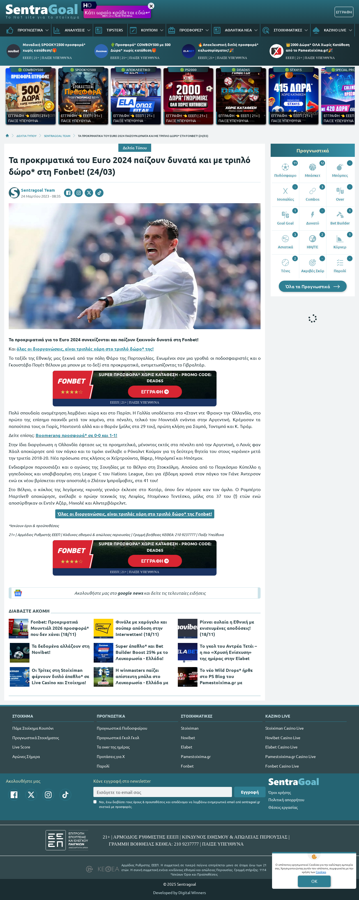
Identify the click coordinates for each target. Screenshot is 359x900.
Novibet (188, 737)
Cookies (321, 872)
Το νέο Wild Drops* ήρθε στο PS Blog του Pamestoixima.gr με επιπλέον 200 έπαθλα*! (226, 676)
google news (130, 593)
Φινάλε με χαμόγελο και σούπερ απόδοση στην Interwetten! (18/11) (141, 628)
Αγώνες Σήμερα (26, 756)
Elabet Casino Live (281, 746)
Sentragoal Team (38, 190)
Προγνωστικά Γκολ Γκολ (118, 737)
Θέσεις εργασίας (283, 807)
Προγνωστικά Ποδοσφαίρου (122, 727)
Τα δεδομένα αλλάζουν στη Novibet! (60, 649)
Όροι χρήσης (279, 792)
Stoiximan (190, 727)
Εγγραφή (250, 792)
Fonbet (187, 765)
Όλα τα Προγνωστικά (313, 286)
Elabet (186, 746)
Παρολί (103, 765)
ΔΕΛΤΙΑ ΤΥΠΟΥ (26, 135)
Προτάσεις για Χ (111, 756)
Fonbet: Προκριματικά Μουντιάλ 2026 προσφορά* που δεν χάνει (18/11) (60, 628)
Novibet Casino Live (282, 737)
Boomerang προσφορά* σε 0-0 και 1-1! (76, 435)
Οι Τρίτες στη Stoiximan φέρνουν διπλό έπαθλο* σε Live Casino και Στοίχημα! (60, 676)
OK (314, 881)
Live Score (21, 746)
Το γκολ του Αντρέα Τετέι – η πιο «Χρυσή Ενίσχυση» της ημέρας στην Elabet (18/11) (228, 652)
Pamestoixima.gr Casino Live (290, 756)
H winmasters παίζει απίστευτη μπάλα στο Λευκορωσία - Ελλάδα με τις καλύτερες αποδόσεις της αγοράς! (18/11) (142, 676)
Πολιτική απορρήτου (286, 799)
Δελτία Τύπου (135, 147)
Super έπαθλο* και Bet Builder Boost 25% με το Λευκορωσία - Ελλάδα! (142, 652)
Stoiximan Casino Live (284, 727)
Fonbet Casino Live (282, 765)
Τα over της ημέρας (113, 746)
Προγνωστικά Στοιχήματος (35, 737)
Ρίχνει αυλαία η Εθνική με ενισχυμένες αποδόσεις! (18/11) (227, 628)
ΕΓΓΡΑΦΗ (344, 12)
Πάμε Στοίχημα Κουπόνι (33, 727)
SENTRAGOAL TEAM (57, 135)
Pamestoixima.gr (196, 756)
